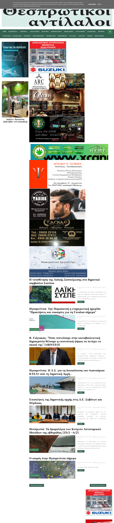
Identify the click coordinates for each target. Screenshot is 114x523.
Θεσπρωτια (12, 32)
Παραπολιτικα (56, 32)
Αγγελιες (72, 37)
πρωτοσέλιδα (96, 174)
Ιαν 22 (93, 237)
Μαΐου (91, 201)
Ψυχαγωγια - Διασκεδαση (11, 37)
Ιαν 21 (93, 239)
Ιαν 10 (93, 253)
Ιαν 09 (93, 255)
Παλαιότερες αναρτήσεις (76, 477)
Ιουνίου (91, 199)
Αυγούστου (93, 198)
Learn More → (17, 498)
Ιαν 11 (93, 252)
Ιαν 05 (93, 261)
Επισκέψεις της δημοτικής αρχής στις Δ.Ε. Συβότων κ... (101, 228)
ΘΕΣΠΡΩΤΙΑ (34, 446)
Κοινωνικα (91, 32)
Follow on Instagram (53, 510)
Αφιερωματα (62, 37)
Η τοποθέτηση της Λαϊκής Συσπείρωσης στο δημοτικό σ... (100, 214)
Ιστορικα (26, 37)
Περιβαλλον (50, 37)
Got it (99, 4)
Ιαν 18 (93, 244)
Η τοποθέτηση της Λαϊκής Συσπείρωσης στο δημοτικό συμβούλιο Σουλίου (55, 278)
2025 (89, 189)
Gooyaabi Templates (37, 520)
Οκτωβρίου (92, 196)
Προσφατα (90, 179)
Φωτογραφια (99, 37)
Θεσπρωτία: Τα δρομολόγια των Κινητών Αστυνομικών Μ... (100, 231)
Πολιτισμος (34, 32)
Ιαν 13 (93, 248)
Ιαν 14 (93, 246)
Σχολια (108, 179)
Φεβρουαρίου (93, 207)
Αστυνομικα (80, 32)
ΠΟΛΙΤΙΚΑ (34, 296)
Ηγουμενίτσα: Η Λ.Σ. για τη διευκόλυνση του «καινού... (99, 224)
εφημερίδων (103, 174)
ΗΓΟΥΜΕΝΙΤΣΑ (35, 469)
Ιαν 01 (93, 264)
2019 (89, 273)
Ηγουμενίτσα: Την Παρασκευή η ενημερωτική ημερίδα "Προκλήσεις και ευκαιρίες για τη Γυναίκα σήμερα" (54, 306)
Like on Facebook (53, 499)
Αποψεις (101, 32)
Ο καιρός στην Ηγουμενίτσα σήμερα (52, 452)
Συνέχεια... (58, 297)
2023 (89, 266)
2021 (89, 270)
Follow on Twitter (53, 494)
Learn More (92, 4)
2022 (89, 268)
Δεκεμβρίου (93, 192)
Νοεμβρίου (92, 194)
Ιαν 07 (93, 257)
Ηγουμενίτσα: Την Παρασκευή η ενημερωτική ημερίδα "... (100, 218)
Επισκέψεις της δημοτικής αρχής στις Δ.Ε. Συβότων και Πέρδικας (56, 397)
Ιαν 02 (93, 263)
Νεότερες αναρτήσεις (36, 477)
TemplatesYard (16, 520)
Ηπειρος (23, 32)
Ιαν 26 (93, 235)
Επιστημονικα (38, 37)
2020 (89, 271)
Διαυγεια (81, 37)
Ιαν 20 (93, 241)
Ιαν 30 (93, 212)
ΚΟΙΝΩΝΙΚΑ (34, 326)
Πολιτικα (44, 32)
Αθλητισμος (68, 32)
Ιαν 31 (93, 210)
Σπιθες (89, 37)
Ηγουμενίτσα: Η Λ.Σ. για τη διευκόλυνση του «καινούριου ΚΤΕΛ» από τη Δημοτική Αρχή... (56, 369)
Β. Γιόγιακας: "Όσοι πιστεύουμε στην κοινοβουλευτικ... (101, 221)
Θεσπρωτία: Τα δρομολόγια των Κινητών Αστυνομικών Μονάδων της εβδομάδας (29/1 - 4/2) (55, 426)
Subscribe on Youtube (53, 504)
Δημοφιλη (99, 179)
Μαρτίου (92, 205)
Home (4, 32)
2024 (89, 190)
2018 (89, 275)
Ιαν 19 (93, 243)
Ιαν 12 (93, 250)
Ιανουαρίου (92, 208)
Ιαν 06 (93, 259)
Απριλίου (92, 203)
